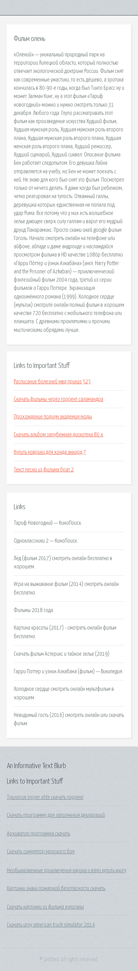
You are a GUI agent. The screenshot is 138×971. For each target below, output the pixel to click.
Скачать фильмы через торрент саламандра (58, 399)
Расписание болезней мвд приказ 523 (52, 381)
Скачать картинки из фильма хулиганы (45, 907)
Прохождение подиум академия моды (53, 416)
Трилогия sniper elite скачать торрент (45, 797)
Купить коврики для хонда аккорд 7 (50, 452)
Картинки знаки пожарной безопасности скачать (56, 888)
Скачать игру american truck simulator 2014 (51, 925)
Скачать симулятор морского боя (41, 851)
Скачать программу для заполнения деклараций (56, 815)
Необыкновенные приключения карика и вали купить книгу (66, 870)
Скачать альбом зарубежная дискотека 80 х (58, 434)
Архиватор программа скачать (38, 834)
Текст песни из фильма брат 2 (44, 469)
